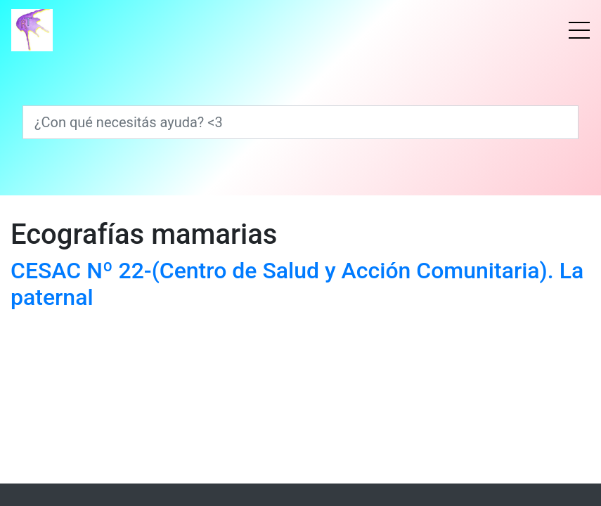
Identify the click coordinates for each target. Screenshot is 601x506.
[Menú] (579, 30)
